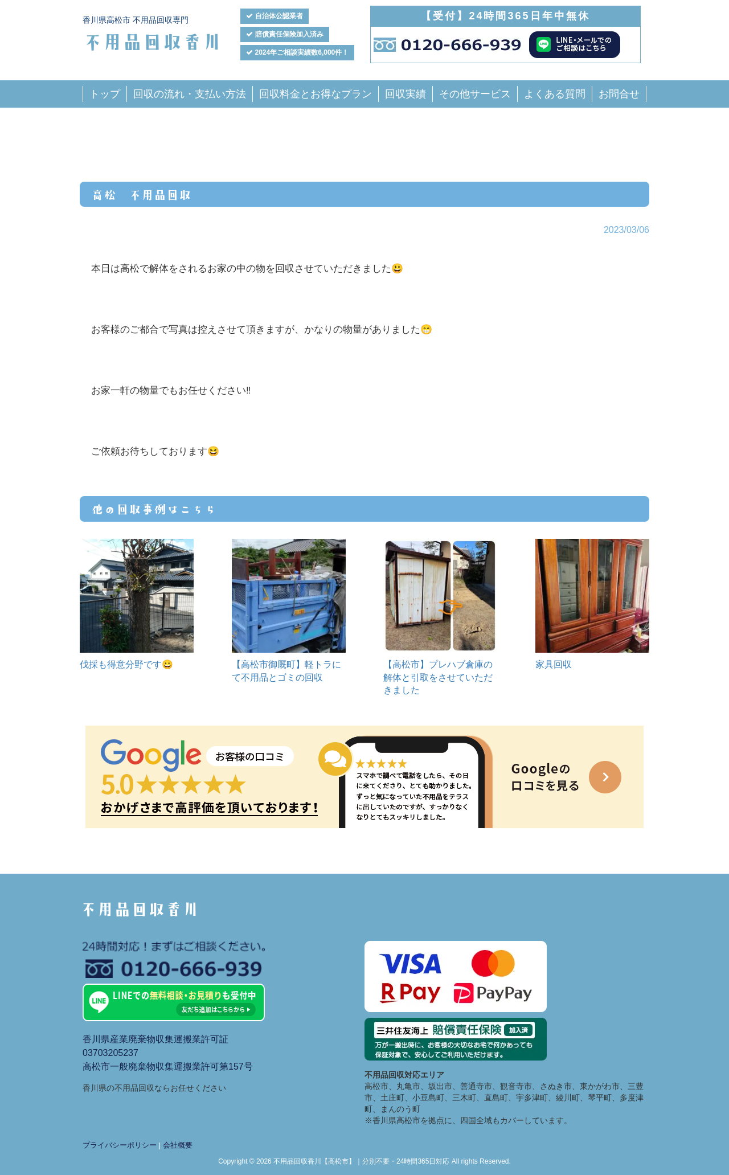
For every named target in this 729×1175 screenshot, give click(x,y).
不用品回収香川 (152, 41)
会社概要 (178, 1145)
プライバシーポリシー (120, 1145)
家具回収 (553, 664)
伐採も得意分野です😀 (126, 664)
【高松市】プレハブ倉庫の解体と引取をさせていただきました (438, 677)
